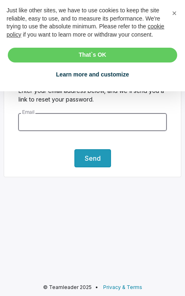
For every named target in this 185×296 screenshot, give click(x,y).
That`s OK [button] (92, 54)
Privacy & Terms (122, 287)
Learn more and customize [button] (92, 74)
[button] (174, 13)
